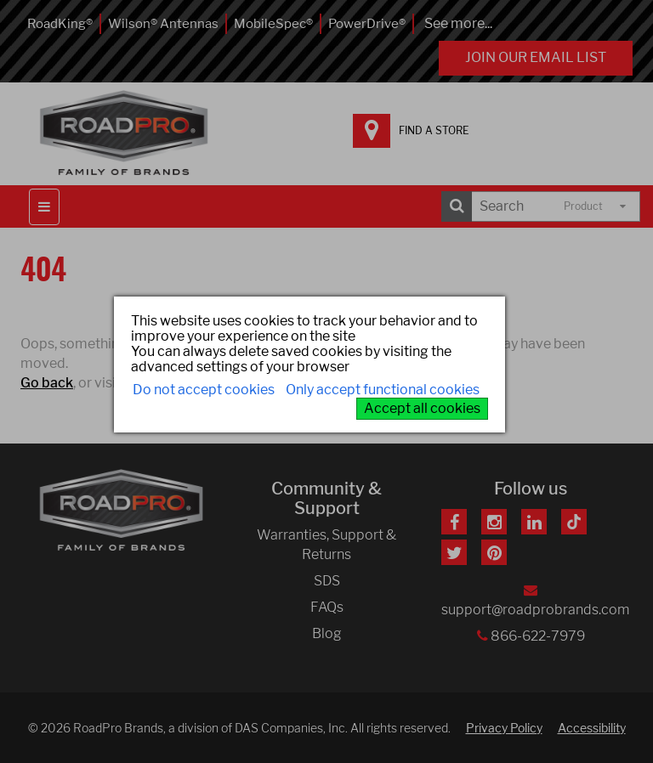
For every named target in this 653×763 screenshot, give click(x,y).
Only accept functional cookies (383, 390)
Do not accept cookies (204, 390)
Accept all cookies (422, 408)
